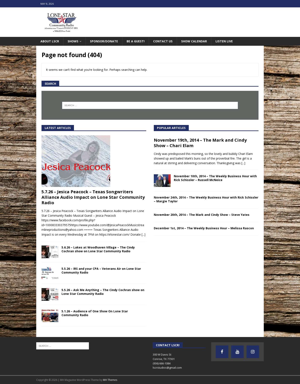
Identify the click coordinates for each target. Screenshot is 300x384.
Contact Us (163, 41)
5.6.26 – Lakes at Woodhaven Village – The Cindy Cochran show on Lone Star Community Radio (98, 249)
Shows (73, 41)
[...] (143, 234)
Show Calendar (194, 41)
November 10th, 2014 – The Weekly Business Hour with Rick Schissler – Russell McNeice (215, 178)
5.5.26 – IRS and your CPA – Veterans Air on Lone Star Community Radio (101, 270)
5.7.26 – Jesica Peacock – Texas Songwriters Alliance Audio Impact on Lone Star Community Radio (93, 197)
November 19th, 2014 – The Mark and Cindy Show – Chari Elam (200, 142)
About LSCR (49, 41)
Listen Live (224, 41)
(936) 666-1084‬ (161, 363)
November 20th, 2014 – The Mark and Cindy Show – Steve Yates (201, 215)
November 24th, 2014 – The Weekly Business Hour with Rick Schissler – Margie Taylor (206, 199)
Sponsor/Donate (104, 41)
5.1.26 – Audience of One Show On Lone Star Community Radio (95, 313)
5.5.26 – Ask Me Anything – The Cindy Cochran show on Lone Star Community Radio (103, 292)
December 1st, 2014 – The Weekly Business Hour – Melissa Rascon (204, 228)
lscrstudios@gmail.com (167, 367)
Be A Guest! (136, 41)
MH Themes (110, 380)
